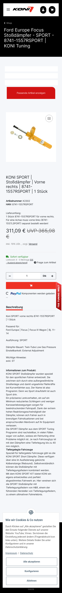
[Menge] (26, 275)
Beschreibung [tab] (14, 307)
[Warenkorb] (52, 10)
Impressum (11, 553)
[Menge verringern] (9, 275)
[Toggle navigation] (8, 8)
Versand (33, 243)
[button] (43, 10)
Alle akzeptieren (31, 561)
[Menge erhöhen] (52, 275)
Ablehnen (32, 580)
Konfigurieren (32, 571)
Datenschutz (26, 553)
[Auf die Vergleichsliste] (49, 118)
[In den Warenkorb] (8, 110)
